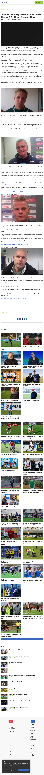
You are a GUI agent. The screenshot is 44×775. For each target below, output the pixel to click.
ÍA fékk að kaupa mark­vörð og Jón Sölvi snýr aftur (18, 707)
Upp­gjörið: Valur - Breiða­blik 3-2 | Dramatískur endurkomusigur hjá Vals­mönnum (11, 543)
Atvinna (32, 748)
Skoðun (11, 751)
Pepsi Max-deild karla (5, 312)
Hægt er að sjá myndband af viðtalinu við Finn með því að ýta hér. (14, 133)
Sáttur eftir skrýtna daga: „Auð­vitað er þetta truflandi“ (19, 656)
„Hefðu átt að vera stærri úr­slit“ (31, 400)
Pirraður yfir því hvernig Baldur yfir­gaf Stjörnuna (18, 649)
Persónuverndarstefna (11, 728)
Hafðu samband (33, 729)
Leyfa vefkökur (23, 770)
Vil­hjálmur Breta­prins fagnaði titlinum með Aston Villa (19, 700)
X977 (33, 755)
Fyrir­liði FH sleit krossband (8, 470)
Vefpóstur (32, 736)
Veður (33, 751)
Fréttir (11, 745)
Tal (32, 757)
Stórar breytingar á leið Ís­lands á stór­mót (17, 688)
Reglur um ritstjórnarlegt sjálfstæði (11, 727)
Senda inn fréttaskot (32, 739)
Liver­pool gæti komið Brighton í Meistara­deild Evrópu (19, 681)
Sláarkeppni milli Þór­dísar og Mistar (32, 347)
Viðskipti (11, 747)
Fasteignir (32, 747)
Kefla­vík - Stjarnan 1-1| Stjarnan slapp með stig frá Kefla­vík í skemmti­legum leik (32, 581)
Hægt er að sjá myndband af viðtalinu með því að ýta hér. (12, 191)
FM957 (32, 754)
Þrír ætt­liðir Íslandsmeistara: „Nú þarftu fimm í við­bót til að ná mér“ (22, 675)
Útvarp (11, 754)
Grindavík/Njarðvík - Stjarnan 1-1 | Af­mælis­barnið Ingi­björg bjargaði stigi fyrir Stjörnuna (10, 419)
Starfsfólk (32, 733)
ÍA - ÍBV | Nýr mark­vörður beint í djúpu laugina (18, 694)
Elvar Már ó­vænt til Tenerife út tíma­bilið (16, 662)
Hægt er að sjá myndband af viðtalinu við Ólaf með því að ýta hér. (14, 298)
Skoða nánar (6, 767)
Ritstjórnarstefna (33, 730)
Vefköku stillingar (9, 770)
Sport (11, 748)
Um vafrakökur (32, 737)
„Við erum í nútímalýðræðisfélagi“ (10, 400)
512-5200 (33, 726)
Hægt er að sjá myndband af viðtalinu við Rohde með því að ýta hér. (14, 244)
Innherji (32, 745)
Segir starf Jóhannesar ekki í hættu (10, 507)
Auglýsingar (33, 727)
